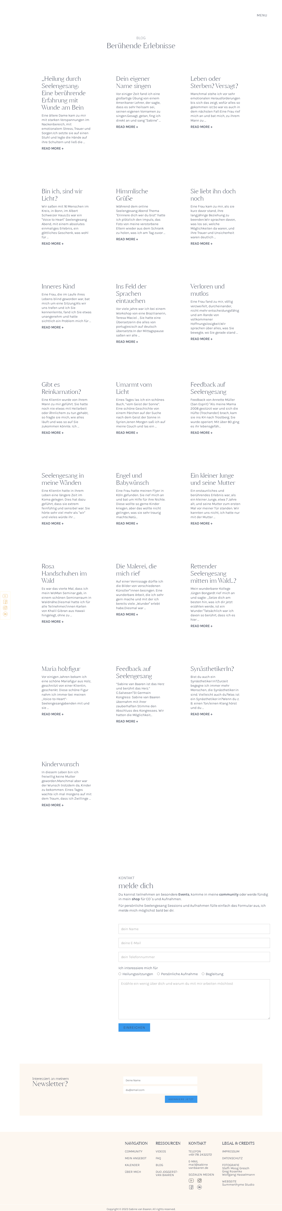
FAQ (158, 1158)
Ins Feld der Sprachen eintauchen (131, 293)
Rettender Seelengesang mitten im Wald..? (213, 573)
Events (183, 894)
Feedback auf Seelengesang (208, 388)
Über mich (133, 1171)
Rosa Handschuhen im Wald (64, 573)
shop (136, 899)
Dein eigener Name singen (133, 82)
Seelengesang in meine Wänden (63, 479)
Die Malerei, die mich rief (136, 570)
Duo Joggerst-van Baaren (167, 1173)
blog (159, 1165)
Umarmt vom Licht (134, 388)
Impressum (230, 1151)
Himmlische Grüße (132, 195)
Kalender (132, 1165)
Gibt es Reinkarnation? (61, 388)
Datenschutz (232, 1158)
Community (133, 1151)
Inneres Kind (58, 286)
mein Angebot (136, 1158)
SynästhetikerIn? (212, 668)
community (229, 894)
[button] (262, 15)
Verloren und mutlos (208, 290)
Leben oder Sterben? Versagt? (214, 82)
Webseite (238, 1183)
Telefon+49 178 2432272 (201, 1153)
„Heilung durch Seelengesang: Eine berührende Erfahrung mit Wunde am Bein (64, 93)
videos (161, 1151)
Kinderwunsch (60, 764)
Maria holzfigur (61, 668)
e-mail (198, 1164)
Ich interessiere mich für (138, 968)
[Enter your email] (160, 1090)
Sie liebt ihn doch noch (213, 195)
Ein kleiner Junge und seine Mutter (213, 479)
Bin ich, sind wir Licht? (62, 195)
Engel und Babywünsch (132, 479)
